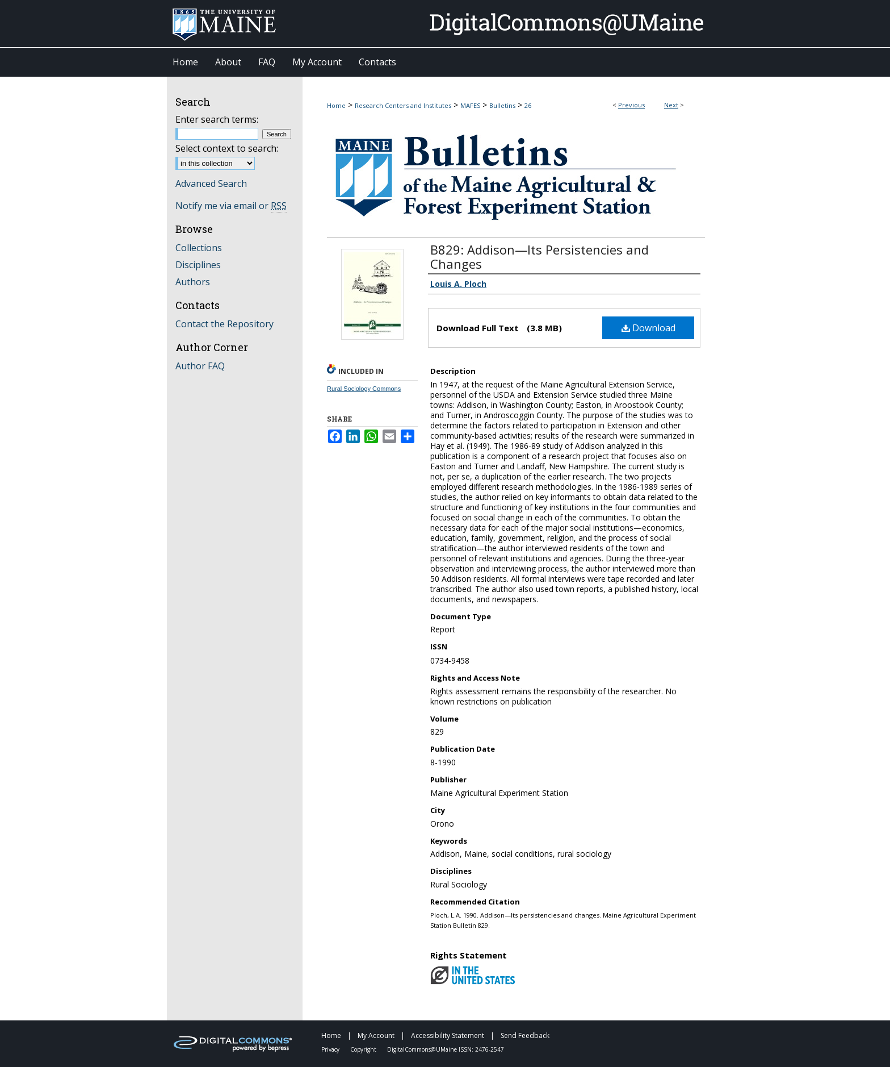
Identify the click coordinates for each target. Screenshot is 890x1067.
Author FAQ (200, 366)
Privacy (331, 1049)
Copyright (364, 1049)
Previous (631, 105)
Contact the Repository (224, 324)
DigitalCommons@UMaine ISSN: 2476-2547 (445, 1049)
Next (671, 105)
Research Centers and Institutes (403, 105)
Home (336, 105)
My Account (377, 1035)
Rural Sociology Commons (364, 388)
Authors (192, 282)
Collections (198, 247)
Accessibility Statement (448, 1035)
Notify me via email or (231, 205)
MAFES (470, 105)
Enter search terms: (216, 119)
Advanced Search (211, 183)
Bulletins (502, 105)
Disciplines (198, 265)
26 (527, 105)
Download (648, 328)
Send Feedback (525, 1035)
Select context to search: (226, 148)
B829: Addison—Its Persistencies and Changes (539, 256)
